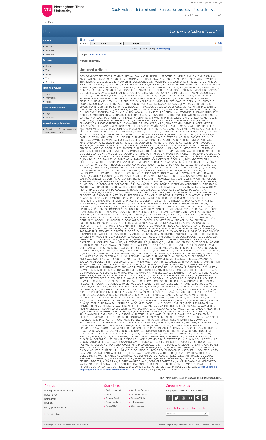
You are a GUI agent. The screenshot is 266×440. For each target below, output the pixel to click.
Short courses (137, 406)
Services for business (175, 9)
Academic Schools (140, 390)
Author (48, 74)
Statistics (49, 117)
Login (47, 113)
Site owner (215, 425)
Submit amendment (50, 130)
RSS (217, 43)
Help (47, 94)
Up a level (87, 40)
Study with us (122, 9)
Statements (182, 425)
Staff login (217, 2)
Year (47, 78)
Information (50, 98)
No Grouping (162, 48)
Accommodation (113, 402)
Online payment (113, 390)
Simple (48, 46)
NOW (208, 2)
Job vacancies (137, 402)
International (146, 9)
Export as (85, 43)
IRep (47, 31)
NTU (44, 22)
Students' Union (138, 398)
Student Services (114, 398)
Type (47, 70)
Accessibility (194, 425)
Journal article (97, 54)
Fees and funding (139, 394)
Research (200, 9)
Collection (49, 82)
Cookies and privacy (167, 425)
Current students (197, 2)
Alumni (216, 9)
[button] (136, 43)
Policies (48, 102)
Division (48, 66)
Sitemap (205, 425)
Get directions (54, 414)
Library (109, 394)
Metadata (49, 54)
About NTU (111, 406)
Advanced (49, 50)
